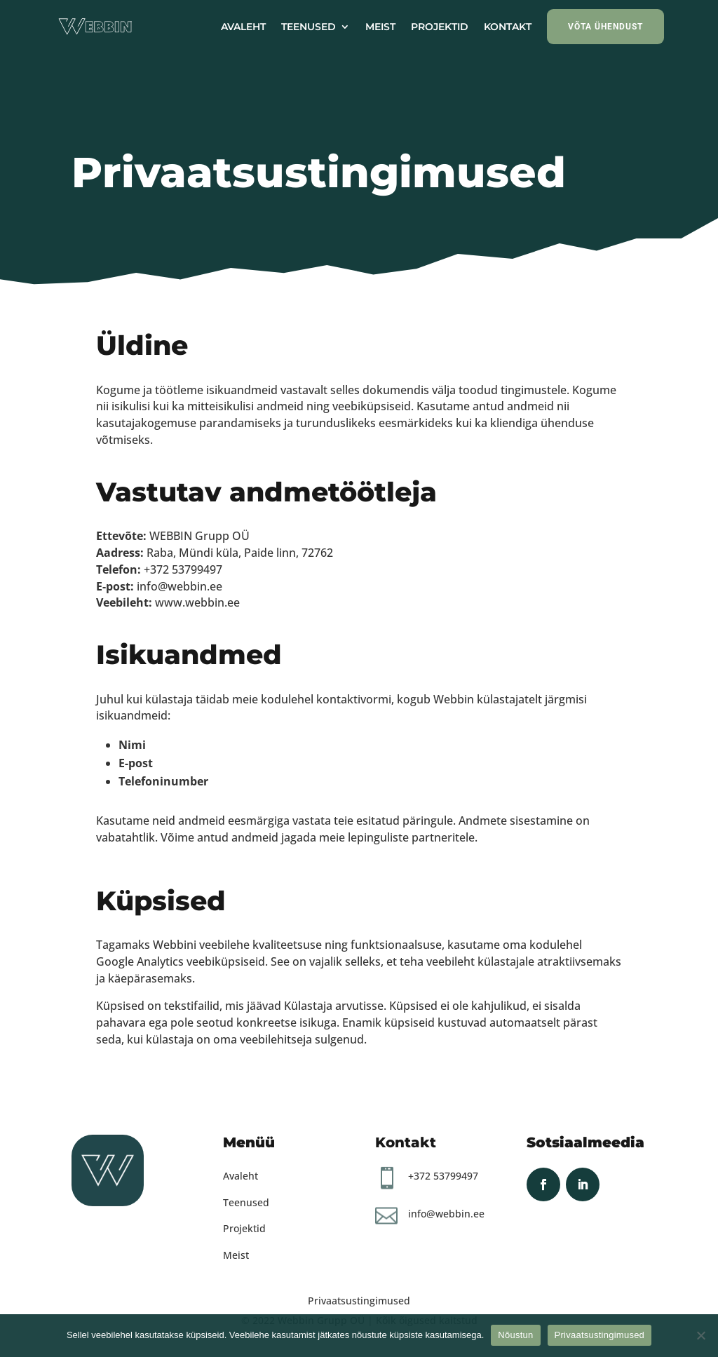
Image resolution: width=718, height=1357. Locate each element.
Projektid (244, 1228)
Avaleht (240, 1175)
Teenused (246, 1202)
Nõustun (515, 1335)
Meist (236, 1255)
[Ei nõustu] (700, 1335)
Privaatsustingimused (359, 1300)
